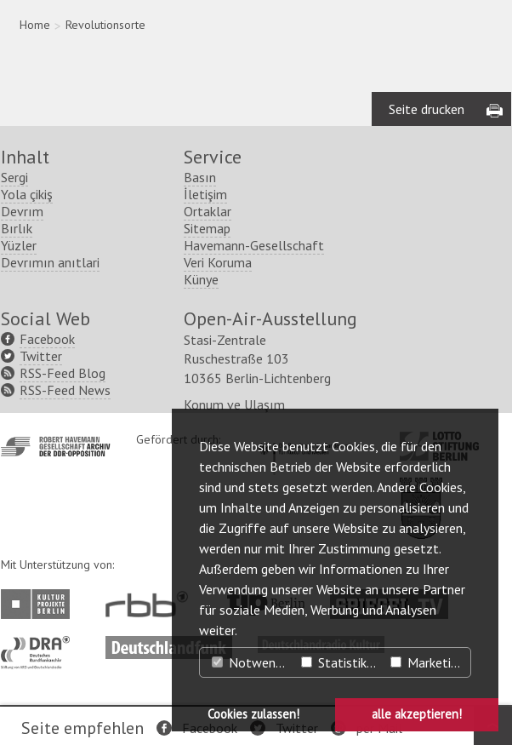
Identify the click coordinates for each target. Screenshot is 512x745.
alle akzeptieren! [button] (417, 714)
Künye (201, 279)
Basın (200, 177)
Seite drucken (426, 108)
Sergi (14, 177)
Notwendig (252, 662)
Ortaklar (207, 211)
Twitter (41, 355)
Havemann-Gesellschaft (254, 245)
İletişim (205, 194)
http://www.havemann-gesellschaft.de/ (56, 446)
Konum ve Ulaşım (234, 404)
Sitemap (207, 228)
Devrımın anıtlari (50, 262)
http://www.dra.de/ (40, 644)
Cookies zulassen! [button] (253, 714)
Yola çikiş (27, 194)
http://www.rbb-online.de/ (151, 604)
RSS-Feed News (65, 389)
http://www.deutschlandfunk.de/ (168, 644)
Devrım (22, 211)
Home (35, 24)
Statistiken (340, 662)
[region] (256, 63)
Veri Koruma (218, 262)
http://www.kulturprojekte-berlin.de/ (39, 604)
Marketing (427, 662)
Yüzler (19, 245)
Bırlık (16, 228)
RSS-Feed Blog (62, 372)
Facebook (47, 338)
